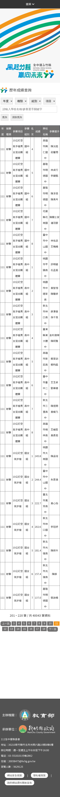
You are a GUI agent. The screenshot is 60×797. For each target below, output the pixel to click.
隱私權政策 (39, 775)
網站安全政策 (14, 775)
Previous (5, 40)
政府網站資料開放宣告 (19, 782)
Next (54, 40)
